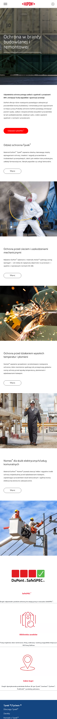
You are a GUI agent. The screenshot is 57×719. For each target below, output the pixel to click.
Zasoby (7, 713)
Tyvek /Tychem (13, 705)
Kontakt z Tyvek (11, 718)
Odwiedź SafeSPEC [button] (16, 130)
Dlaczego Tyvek (11, 709)
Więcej (12, 171)
